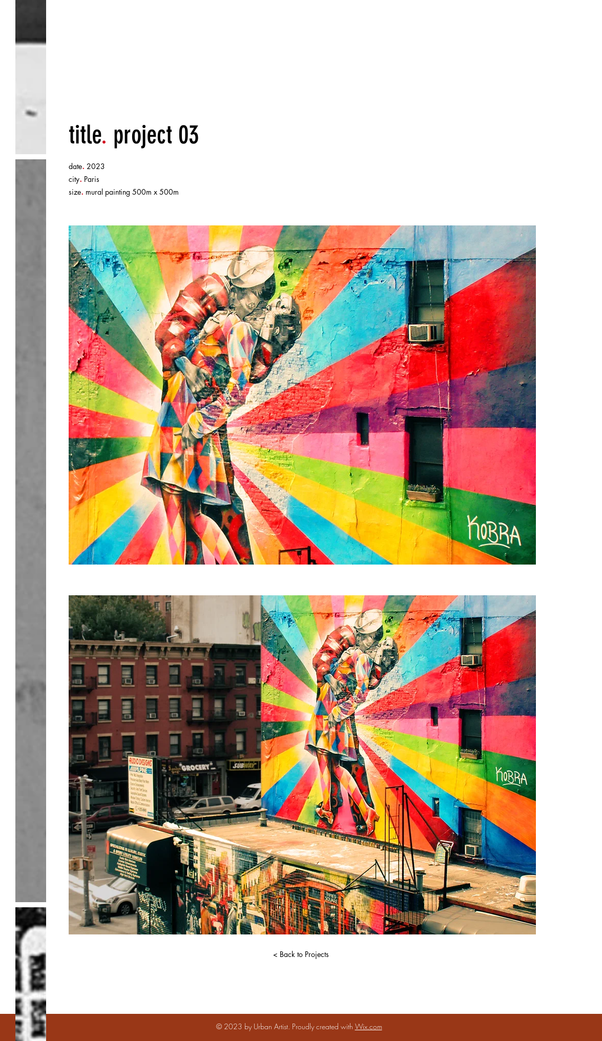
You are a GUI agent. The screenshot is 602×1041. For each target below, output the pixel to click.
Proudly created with (323, 1026)
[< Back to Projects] (301, 954)
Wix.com (368, 1026)
